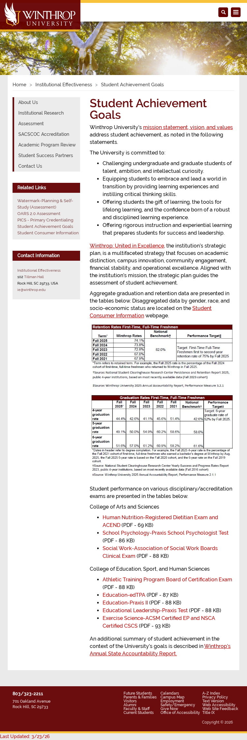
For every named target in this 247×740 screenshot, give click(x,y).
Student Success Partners (45, 155)
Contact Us (30, 166)
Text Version (213, 701)
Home (19, 85)
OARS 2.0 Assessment (38, 213)
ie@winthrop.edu (31, 289)
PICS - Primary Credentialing (45, 220)
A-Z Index (211, 693)
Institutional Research (41, 113)
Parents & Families (140, 697)
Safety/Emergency (177, 705)
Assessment (31, 123)
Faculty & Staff (137, 709)
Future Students (138, 693)
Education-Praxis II (125, 603)
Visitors (130, 701)
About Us (28, 102)
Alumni (130, 705)
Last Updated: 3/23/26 (25, 736)
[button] (18, 41)
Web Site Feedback (220, 709)
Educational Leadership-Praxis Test (145, 610)
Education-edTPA (124, 595)
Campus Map (172, 697)
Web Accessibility (218, 705)
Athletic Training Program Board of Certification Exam (167, 579)
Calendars (169, 693)
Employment (172, 701)
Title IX (208, 712)
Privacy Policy (215, 697)
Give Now (169, 709)
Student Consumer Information (48, 232)
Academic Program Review (47, 144)
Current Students (139, 712)
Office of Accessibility (180, 712)
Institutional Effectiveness (63, 85)
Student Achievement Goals (45, 226)
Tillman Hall (34, 277)
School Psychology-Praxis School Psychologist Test (166, 533)
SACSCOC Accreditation (43, 134)
